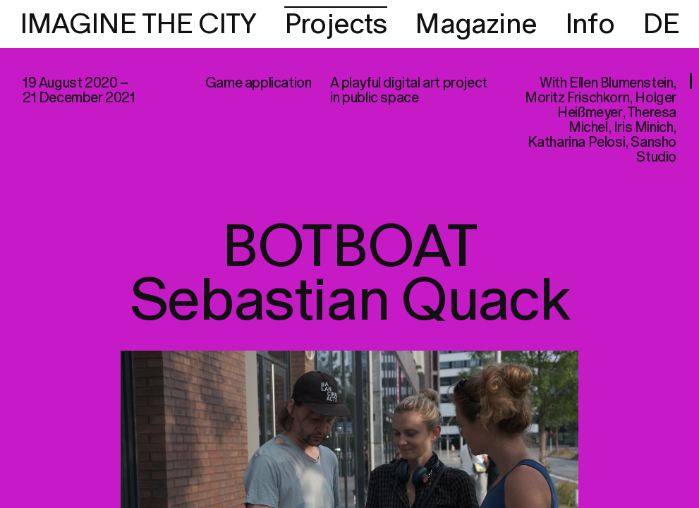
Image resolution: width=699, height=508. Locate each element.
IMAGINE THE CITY (138, 25)
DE (661, 25)
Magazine (476, 25)
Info (589, 25)
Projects (335, 25)
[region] (349, 254)
